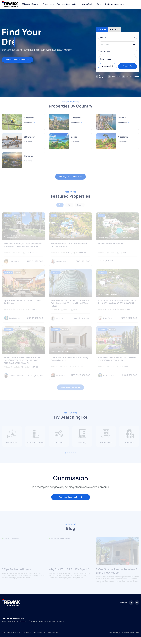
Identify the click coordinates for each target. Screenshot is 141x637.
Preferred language (113, 4)
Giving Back (87, 4)
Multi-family (99, 76)
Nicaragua (52, 621)
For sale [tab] (102, 29)
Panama (61, 621)
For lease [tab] (115, 29)
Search (127, 66)
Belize (4, 621)
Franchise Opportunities (67, 4)
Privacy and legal (114, 632)
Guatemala (33, 621)
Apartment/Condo (130, 76)
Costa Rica (12, 621)
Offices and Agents (30, 4)
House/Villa (114, 76)
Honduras (42, 621)
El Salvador (22, 621)
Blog (99, 4)
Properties (47, 4)
